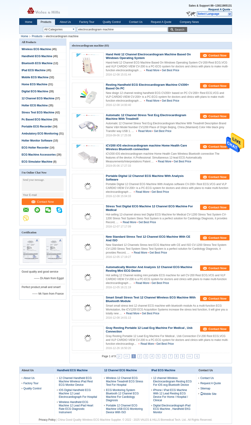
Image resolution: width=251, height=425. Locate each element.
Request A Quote (219, 9)
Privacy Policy (47, 419)
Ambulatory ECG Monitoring (40, 133)
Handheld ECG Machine (37, 56)
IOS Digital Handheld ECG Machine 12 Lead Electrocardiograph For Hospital (78, 393)
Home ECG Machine (35, 84)
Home (28, 22)
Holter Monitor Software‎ (37, 140)
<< (126, 356)
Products (46, 22)
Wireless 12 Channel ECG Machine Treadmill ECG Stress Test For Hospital (124, 381)
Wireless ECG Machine (36, 49)
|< (119, 356)
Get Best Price (170, 70)
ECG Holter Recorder (35, 147)
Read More (152, 70)
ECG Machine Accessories (39, 154)
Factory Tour (86, 22)
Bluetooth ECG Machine (37, 63)
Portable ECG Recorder (37, 126)
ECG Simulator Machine (37, 161)
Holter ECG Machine (35, 105)
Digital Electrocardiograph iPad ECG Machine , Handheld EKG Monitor (172, 409)
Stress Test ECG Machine (38, 112)
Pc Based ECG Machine (37, 119)
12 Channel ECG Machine (38, 98)
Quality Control (112, 22)
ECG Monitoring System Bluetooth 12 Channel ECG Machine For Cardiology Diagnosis (122, 395)
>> (189, 356)
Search (179, 29)
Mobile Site (208, 394)
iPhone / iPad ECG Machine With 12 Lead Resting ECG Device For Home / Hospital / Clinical (170, 395)
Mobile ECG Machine (35, 77)
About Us (65, 22)
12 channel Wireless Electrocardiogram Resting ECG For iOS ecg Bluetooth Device (172, 381)
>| (197, 356)
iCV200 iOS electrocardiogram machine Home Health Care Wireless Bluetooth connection (146, 147)
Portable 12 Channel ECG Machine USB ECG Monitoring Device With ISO (124, 409)
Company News (189, 22)
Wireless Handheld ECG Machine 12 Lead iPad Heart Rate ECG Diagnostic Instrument (76, 407)
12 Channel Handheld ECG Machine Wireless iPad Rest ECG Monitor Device (76, 381)
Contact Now (42, 201)
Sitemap (205, 388)
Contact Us (135, 22)
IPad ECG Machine (34, 70)
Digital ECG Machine (35, 91)
